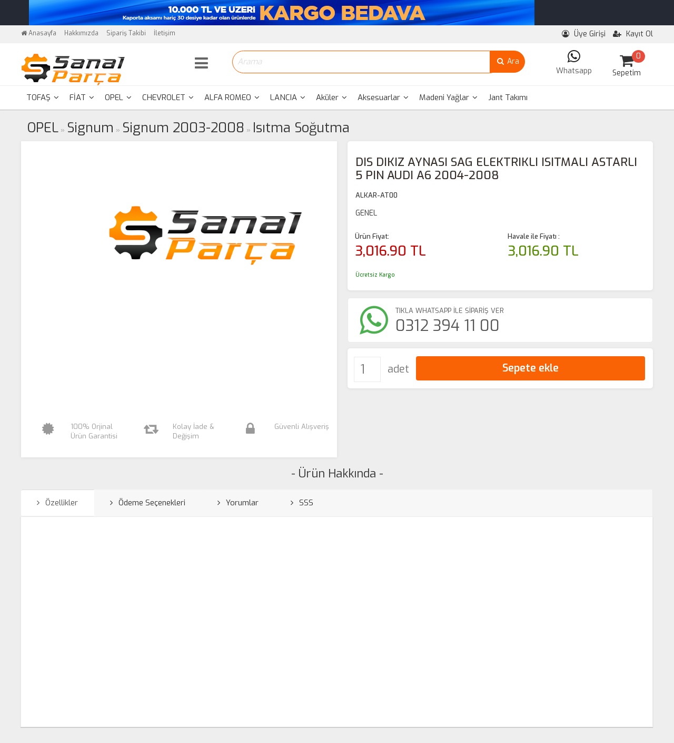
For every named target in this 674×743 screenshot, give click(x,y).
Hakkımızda (81, 33)
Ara (507, 61)
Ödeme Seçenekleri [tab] (147, 502)
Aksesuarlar (383, 97)
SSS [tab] (302, 502)
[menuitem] (42, 98)
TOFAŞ (42, 97)
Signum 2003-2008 (183, 127)
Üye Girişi (584, 34)
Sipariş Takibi (126, 33)
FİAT (82, 97)
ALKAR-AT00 (376, 195)
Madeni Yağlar (448, 97)
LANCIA (287, 97)
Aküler (331, 97)
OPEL (118, 97)
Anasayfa (38, 33)
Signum (90, 127)
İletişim (164, 33)
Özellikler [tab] (57, 502)
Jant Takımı (508, 97)
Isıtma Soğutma (301, 127)
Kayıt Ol (633, 34)
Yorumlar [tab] (238, 502)
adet (398, 369)
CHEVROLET (168, 97)
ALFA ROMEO (232, 97)
